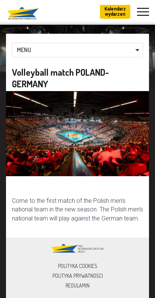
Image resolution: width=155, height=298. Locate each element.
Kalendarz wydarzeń (115, 11)
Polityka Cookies (77, 266)
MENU (24, 50)
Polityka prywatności (77, 276)
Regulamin (77, 285)
